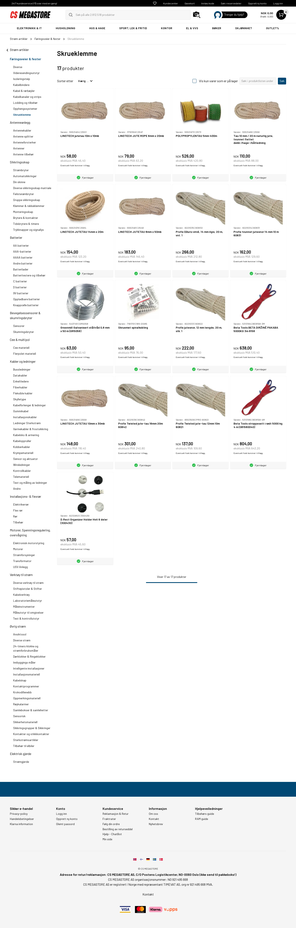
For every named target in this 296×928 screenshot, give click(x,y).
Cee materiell (21, 347)
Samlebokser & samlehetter (30, 710)
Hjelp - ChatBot (112, 834)
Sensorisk (19, 716)
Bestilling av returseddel (118, 829)
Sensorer (18, 326)
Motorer (18, 549)
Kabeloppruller (22, 441)
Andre (17, 488)
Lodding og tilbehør (25, 102)
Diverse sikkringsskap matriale (32, 188)
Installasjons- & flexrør (25, 496)
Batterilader (20, 269)
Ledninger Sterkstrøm (27, 423)
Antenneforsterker (24, 142)
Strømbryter (21, 170)
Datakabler (20, 375)
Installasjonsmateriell (26, 674)
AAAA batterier (22, 257)
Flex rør (18, 510)
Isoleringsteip (21, 79)
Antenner (18, 148)
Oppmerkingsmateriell (26, 698)
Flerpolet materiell (24, 353)
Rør (15, 516)
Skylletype (19, 399)
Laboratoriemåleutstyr (27, 600)
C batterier (20, 281)
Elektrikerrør (21, 504)
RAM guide (201, 819)
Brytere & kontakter (25, 217)
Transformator (22, 561)
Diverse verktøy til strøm (28, 582)
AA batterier (21, 245)
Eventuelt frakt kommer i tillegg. (75, 165)
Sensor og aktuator (25, 459)
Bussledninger (21, 369)
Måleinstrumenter (24, 606)
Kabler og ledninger (23, 361)
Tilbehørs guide (204, 813)
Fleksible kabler (22, 393)
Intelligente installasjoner (28, 668)
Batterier (16, 237)
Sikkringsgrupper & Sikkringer (31, 728)
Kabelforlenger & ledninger (29, 405)
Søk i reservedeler (231, 3)
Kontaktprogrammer (26, 686)
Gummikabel (20, 411)
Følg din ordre (111, 824)
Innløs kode (207, 3)
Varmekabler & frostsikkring (30, 429)
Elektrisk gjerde (20, 754)
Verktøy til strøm (21, 575)
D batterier (20, 287)
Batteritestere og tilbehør (29, 275)
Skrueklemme (22, 114)
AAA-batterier (22, 251)
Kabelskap (19, 680)
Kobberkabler (21, 447)
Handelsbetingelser (22, 819)
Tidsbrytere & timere (26, 223)
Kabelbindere (21, 85)
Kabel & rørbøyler (24, 90)
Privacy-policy (19, 813)
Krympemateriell (23, 453)
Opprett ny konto (257, 3)
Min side (107, 839)
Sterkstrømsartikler (25, 740)
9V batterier (20, 293)
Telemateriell (21, 476)
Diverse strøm (21, 640)
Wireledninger (21, 464)
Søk (282, 81)
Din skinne (19, 182)
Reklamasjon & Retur (115, 813)
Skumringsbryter (23, 332)
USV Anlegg (20, 567)
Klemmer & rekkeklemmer (28, 206)
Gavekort (190, 3)
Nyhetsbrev (156, 824)
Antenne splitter (23, 136)
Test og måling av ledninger (30, 482)
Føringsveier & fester (25, 59)
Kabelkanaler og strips (27, 96)
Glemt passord (65, 824)
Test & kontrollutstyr (26, 618)
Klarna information (21, 824)
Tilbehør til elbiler (23, 746)
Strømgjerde (21, 761)
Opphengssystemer (25, 108)
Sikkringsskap (19, 162)
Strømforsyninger (24, 555)
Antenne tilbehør (23, 154)
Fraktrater (109, 819)
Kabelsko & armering (26, 435)
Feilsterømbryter (23, 194)
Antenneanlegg (20, 122)
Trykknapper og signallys (28, 229)
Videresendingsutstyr (26, 73)
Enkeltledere (21, 381)
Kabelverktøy (21, 594)
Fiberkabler (20, 387)
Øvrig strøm (18, 626)
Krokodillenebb (22, 692)
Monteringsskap (23, 212)
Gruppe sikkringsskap (26, 200)
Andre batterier (22, 263)
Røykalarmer (21, 704)
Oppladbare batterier (26, 299)
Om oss (153, 813)
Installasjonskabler (25, 417)
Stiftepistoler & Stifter (27, 588)
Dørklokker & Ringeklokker (29, 656)
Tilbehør (18, 522)
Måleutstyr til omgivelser (28, 612)
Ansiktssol (19, 634)
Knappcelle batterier (26, 305)
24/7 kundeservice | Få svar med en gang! (34, 3)
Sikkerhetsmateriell (25, 722)
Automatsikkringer (25, 176)
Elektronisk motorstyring (28, 543)
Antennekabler (22, 130)
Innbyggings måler (24, 662)
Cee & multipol (20, 340)
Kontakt (154, 819)
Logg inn (278, 3)
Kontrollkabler (22, 470)
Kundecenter (170, 3)
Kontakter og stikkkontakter (31, 734)
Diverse (17, 67)
